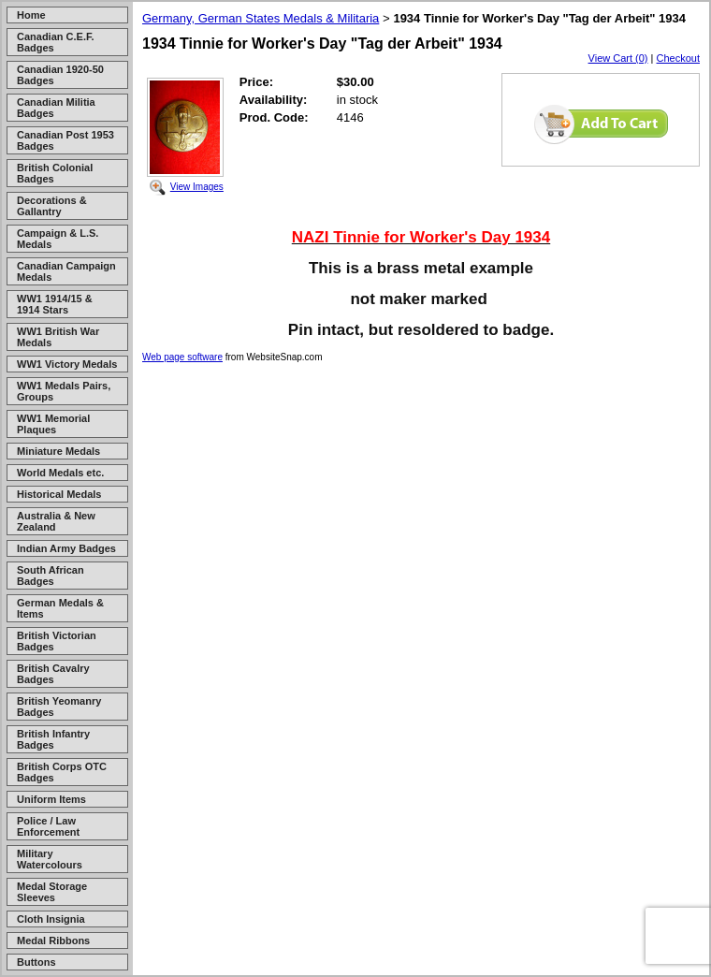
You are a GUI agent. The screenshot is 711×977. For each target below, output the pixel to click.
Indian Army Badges (66, 548)
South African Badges (50, 575)
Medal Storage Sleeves (52, 892)
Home (31, 15)
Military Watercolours (49, 859)
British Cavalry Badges (53, 674)
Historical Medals (59, 494)
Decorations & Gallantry (52, 206)
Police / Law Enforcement (48, 826)
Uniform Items (51, 799)
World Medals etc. (60, 472)
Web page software (182, 357)
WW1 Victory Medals (67, 364)
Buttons (36, 962)
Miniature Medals (58, 451)
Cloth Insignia (51, 919)
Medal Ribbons (53, 940)
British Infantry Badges (53, 739)
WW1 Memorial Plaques (53, 424)
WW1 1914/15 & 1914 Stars (55, 304)
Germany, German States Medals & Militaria (260, 18)
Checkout (678, 58)
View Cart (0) (618, 58)
